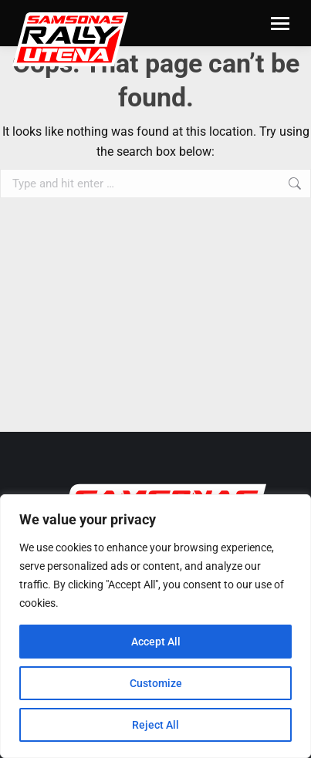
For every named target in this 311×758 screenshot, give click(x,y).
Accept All (156, 641)
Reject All (155, 725)
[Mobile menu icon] (280, 23)
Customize (156, 683)
